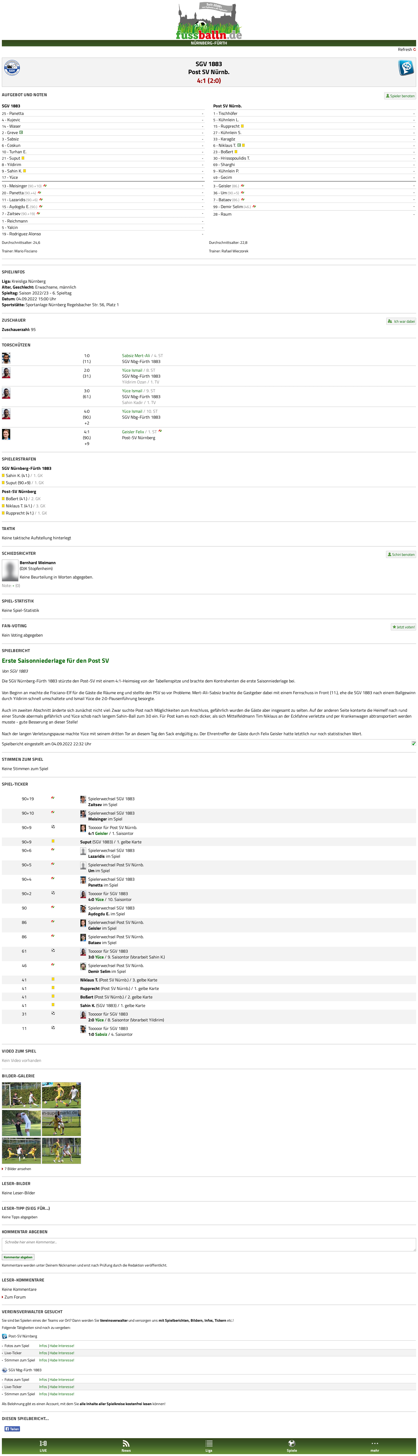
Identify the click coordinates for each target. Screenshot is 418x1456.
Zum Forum (15, 1297)
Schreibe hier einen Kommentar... (209, 1244)
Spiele (292, 1446)
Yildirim (14, 164)
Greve (12, 132)
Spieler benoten (402, 96)
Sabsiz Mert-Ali (136, 355)
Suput (14, 158)
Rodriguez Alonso (25, 233)
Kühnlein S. (231, 132)
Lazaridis (17, 199)
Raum (226, 214)
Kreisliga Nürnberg (29, 281)
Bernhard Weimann (38, 562)
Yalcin (12, 227)
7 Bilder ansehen (18, 1168)
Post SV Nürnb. (209, 71)
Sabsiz (13, 139)
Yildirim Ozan (134, 382)
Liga (209, 1446)
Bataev (225, 199)
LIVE (43, 1446)
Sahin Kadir (132, 402)
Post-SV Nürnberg (138, 437)
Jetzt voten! (406, 627)
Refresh (405, 49)
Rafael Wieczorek (235, 251)
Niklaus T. (227, 145)
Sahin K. (14, 171)
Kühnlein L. (229, 119)
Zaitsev (14, 213)
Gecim (226, 177)
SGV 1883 (209, 63)
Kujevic (13, 119)
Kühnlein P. (229, 171)
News (126, 1446)
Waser (15, 126)
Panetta (16, 113)
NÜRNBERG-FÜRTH (209, 43)
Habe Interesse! (62, 1345)
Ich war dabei (404, 321)
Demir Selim (232, 206)
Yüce (13, 177)
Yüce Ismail (132, 370)
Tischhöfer (228, 113)
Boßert (227, 151)
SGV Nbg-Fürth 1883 (141, 361)
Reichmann (17, 221)
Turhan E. (17, 151)
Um (224, 192)
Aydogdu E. (19, 206)
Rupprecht (230, 126)
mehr (375, 1446)
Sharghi (228, 164)
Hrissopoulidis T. (235, 158)
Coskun (14, 145)
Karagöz (228, 139)
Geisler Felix (133, 431)
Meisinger (18, 186)
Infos (43, 1345)
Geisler (225, 186)
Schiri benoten (403, 554)
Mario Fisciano (25, 251)
